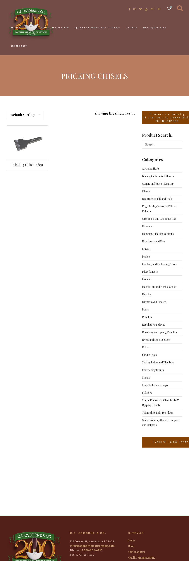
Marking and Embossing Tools (159, 264)
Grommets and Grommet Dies (159, 218)
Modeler (147, 279)
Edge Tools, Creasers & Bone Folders (159, 209)
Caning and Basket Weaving (157, 183)
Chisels (146, 191)
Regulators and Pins (153, 324)
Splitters (147, 392)
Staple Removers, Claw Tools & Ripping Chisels (160, 402)
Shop (131, 546)
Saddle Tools (149, 355)
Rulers (146, 347)
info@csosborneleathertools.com (92, 546)
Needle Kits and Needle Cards (159, 287)
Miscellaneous (150, 271)
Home (131, 540)
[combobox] (25, 115)
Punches (147, 317)
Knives (146, 249)
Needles (146, 294)
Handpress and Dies (153, 241)
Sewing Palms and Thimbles (158, 362)
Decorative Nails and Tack (157, 199)
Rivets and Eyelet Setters (156, 339)
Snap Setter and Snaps (155, 385)
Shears (146, 377)
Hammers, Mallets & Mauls (158, 234)
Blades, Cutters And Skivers (158, 176)
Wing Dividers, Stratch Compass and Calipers (160, 422)
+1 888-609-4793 (91, 550)
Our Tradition (136, 552)
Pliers (145, 309)
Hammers (148, 226)
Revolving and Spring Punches (159, 332)
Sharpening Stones (153, 370)
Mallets (146, 256)
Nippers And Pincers (154, 302)
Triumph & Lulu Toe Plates (157, 412)
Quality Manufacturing (141, 557)
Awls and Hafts (150, 168)
